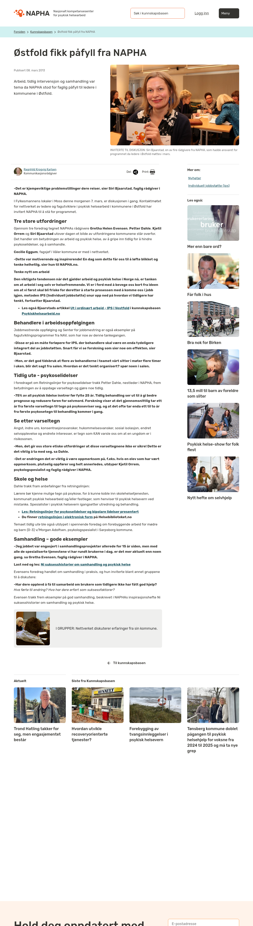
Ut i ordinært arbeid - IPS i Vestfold (99, 308)
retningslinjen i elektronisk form (65, 517)
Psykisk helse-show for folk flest (213, 447)
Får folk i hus (199, 294)
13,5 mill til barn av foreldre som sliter (212, 393)
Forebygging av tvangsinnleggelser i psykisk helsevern (148, 734)
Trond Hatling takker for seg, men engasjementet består (37, 734)
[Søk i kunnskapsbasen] (153, 13)
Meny (229, 13)
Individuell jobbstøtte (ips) (209, 186)
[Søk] (177, 13)
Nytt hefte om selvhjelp (209, 497)
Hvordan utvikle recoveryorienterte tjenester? (90, 734)
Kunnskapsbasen (41, 32)
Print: (148, 172)
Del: (132, 172)
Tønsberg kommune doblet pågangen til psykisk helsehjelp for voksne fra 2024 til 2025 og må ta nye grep (212, 739)
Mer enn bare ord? (204, 246)
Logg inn (202, 13)
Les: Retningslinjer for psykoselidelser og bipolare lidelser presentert (80, 512)
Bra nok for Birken (204, 342)
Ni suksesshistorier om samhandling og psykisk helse (86, 564)
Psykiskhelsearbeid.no (41, 314)
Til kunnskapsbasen (127, 663)
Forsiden (19, 32)
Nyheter (194, 178)
